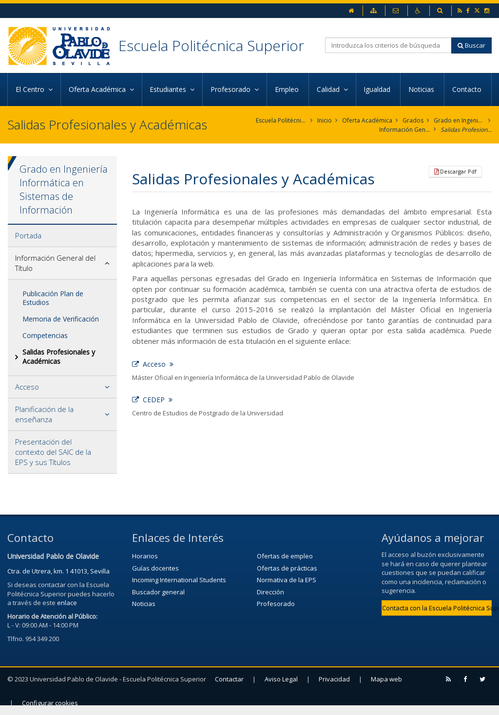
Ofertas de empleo (285, 556)
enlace (67, 602)
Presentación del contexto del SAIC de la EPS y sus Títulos (53, 452)
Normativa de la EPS (286, 579)
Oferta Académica (367, 120)
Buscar (471, 45)
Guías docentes (155, 568)
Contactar (229, 679)
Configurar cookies (50, 702)
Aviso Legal (281, 679)
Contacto (467, 89)
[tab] (62, 236)
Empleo (288, 89)
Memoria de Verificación (60, 318)
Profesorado (276, 603)
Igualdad (378, 89)
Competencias (45, 335)
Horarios (145, 556)
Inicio (324, 120)
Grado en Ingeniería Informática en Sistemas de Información (459, 120)
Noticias (422, 89)
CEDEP (152, 399)
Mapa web (386, 679)
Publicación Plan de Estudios (52, 298)
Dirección (270, 592)
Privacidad (334, 679)
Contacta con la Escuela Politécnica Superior (437, 608)
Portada (28, 235)
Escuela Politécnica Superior (211, 45)
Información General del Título (404, 129)
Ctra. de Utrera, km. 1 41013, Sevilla (58, 571)
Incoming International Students (179, 579)
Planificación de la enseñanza (44, 414)
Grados (413, 120)
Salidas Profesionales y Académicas (466, 129)
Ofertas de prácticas (287, 568)
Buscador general (158, 592)
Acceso (27, 387)
